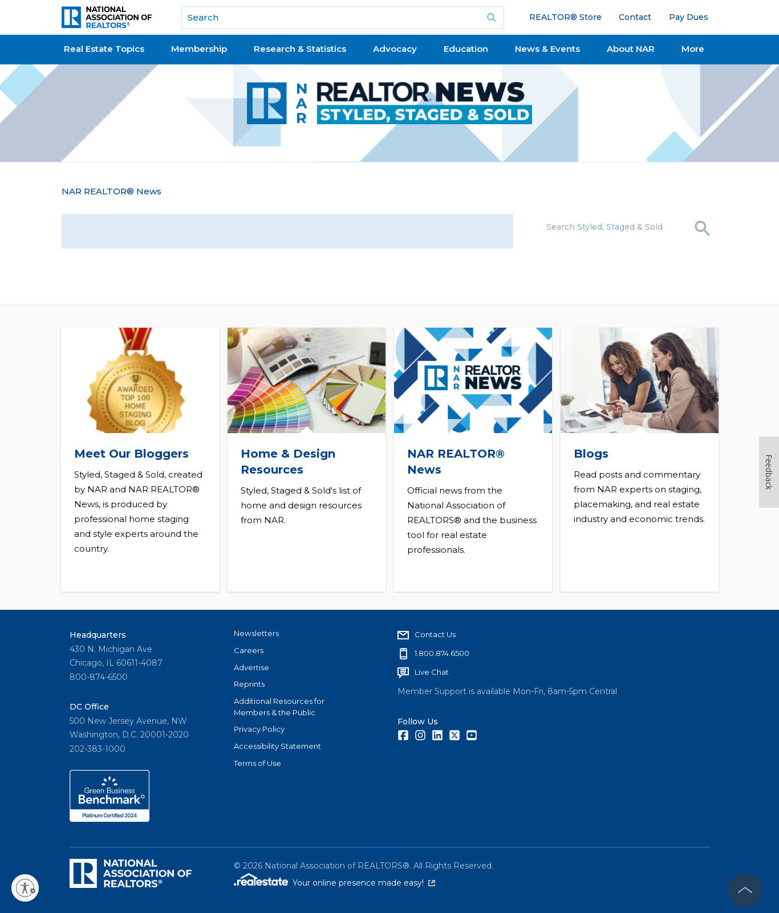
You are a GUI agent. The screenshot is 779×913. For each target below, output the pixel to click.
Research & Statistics (300, 48)
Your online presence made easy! (364, 883)
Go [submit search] (491, 17)
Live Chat (432, 671)
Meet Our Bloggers (131, 453)
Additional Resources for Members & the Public (279, 706)
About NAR (631, 48)
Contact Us (435, 634)
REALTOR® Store (565, 17)
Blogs (590, 453)
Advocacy (395, 48)
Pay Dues (688, 17)
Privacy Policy (259, 728)
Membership (199, 48)
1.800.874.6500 (442, 653)
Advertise (251, 667)
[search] (342, 17)
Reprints (249, 683)
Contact (635, 17)
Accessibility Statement (277, 746)
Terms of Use (257, 763)
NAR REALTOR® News (111, 191)
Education (466, 48)
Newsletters (256, 633)
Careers (248, 650)
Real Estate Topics (104, 48)
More (692, 48)
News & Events (547, 48)
